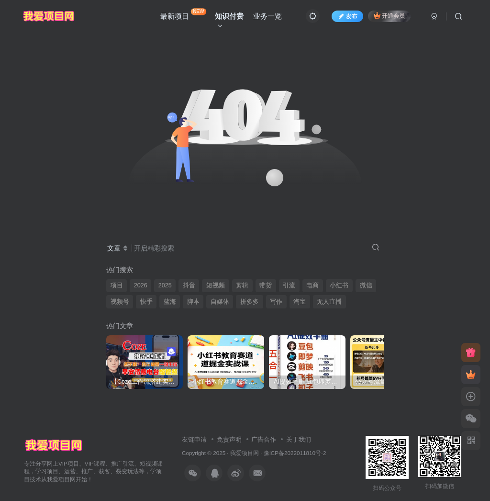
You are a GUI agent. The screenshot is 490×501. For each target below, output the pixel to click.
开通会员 (389, 15)
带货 (265, 285)
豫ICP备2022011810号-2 (295, 453)
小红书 (339, 285)
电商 (312, 285)
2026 (140, 285)
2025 (165, 285)
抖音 (189, 285)
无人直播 (329, 301)
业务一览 (267, 16)
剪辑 (242, 285)
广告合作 (263, 439)
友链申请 (194, 439)
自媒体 (220, 301)
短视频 (215, 285)
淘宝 (299, 301)
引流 (289, 285)
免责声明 (229, 439)
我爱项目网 (244, 453)
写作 (276, 301)
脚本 (193, 301)
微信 (366, 285)
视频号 (120, 301)
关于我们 (298, 439)
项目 (117, 285)
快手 (146, 301)
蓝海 (170, 301)
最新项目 (183, 14)
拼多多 (249, 301)
